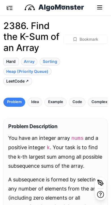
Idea (35, 102)
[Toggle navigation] (99, 7)
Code (77, 102)
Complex (99, 102)
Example (55, 102)
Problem (14, 102)
